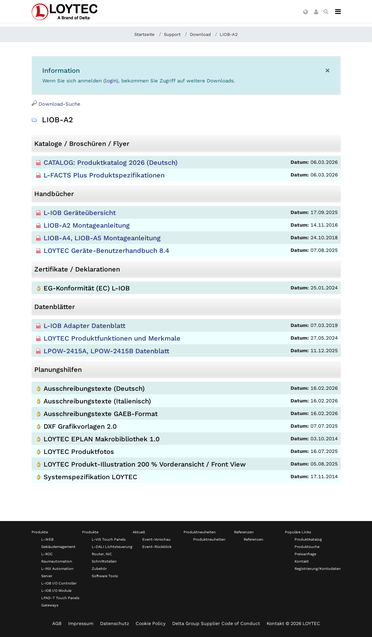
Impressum (80, 623)
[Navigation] (338, 11)
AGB (57, 623)
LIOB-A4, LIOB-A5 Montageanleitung (102, 238)
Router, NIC (102, 554)
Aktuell (139, 532)
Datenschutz (114, 623)
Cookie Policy (151, 623)
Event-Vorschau (156, 539)
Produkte (40, 532)
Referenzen (244, 532)
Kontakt (302, 561)
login (110, 81)
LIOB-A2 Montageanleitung (87, 225)
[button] (305, 12)
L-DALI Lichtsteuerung (112, 547)
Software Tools (105, 576)
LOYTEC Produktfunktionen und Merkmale (112, 338)
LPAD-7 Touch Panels (60, 598)
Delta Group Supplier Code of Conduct (216, 623)
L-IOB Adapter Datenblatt (84, 325)
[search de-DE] (325, 12)
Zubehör (99, 569)
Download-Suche (56, 103)
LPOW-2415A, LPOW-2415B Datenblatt (106, 351)
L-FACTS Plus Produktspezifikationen (104, 175)
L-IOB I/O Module (56, 590)
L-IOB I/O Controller (58, 583)
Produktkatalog (308, 539)
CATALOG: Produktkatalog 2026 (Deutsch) (111, 162)
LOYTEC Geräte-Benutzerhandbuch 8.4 (106, 250)
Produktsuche (307, 547)
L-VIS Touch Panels (109, 539)
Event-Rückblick (157, 547)
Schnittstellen (104, 561)
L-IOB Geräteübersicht (80, 212)
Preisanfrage (305, 554)
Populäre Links (298, 532)
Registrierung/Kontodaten (318, 569)
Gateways (50, 605)
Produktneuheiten (200, 532)
